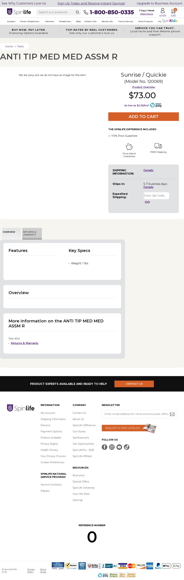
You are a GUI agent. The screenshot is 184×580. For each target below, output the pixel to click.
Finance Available (51, 437)
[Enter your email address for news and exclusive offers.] (139, 414)
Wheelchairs (65, 21)
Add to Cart (143, 116)
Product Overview (143, 87)
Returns (45, 425)
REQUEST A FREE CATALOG (122, 428)
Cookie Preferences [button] (52, 462)
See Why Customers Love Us (24, 3)
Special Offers (81, 481)
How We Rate (81, 493)
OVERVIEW (9, 231)
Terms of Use (43, 570)
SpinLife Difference (84, 425)
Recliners (49, 21)
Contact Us (79, 413)
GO (147, 202)
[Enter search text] (58, 12)
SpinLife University (84, 487)
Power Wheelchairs (29, 21)
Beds (78, 21)
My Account (48, 413)
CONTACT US (134, 383)
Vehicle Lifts (107, 21)
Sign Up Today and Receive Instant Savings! (91, 3)
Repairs (45, 490)
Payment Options (51, 431)
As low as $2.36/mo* (136, 105)
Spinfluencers (81, 437)
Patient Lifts (90, 21)
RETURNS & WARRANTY (29, 233)
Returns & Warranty (24, 343)
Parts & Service (125, 21)
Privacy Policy (31, 570)
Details (149, 170)
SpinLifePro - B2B (83, 450)
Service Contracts (51, 484)
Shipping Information (53, 419)
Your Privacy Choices (53, 456)
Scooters (11, 21)
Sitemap (78, 500)
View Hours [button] (146, 14)
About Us (78, 419)
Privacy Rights (49, 443)
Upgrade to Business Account (159, 3)
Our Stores (79, 431)
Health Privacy (49, 450)
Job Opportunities (83, 443)
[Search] (77, 12)
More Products (145, 21)
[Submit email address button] (172, 415)
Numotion (79, 475)
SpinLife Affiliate (82, 456)
